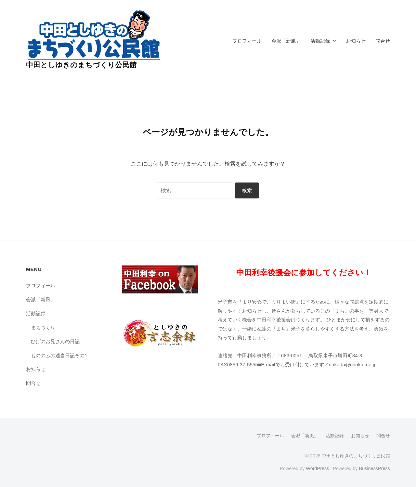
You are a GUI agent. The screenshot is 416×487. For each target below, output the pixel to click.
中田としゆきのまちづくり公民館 (81, 65)
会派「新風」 (286, 41)
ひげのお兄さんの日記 (55, 341)
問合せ (382, 41)
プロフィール (247, 41)
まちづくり (43, 327)
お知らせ (356, 41)
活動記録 (320, 41)
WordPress (317, 468)
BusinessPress (374, 468)
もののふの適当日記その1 (59, 355)
